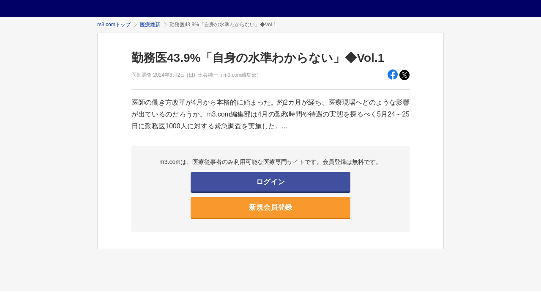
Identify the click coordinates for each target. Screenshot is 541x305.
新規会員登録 (270, 207)
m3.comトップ (114, 25)
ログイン (270, 182)
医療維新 (150, 25)
